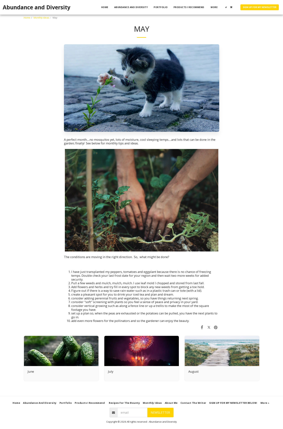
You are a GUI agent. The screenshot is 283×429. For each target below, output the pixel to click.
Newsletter (160, 412)
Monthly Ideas (41, 17)
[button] (226, 7)
